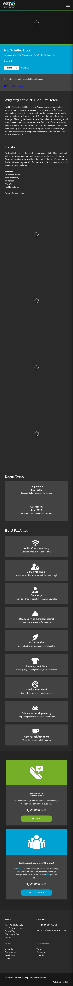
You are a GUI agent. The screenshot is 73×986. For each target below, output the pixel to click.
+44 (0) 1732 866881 (38, 810)
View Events (10, 955)
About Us (9, 949)
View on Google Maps (14, 193)
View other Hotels (14, 86)
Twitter (39, 949)
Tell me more (36, 892)
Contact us (36, 818)
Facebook (40, 952)
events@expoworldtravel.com (51, 930)
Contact (8, 958)
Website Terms (39, 977)
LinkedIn (40, 955)
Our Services (10, 952)
